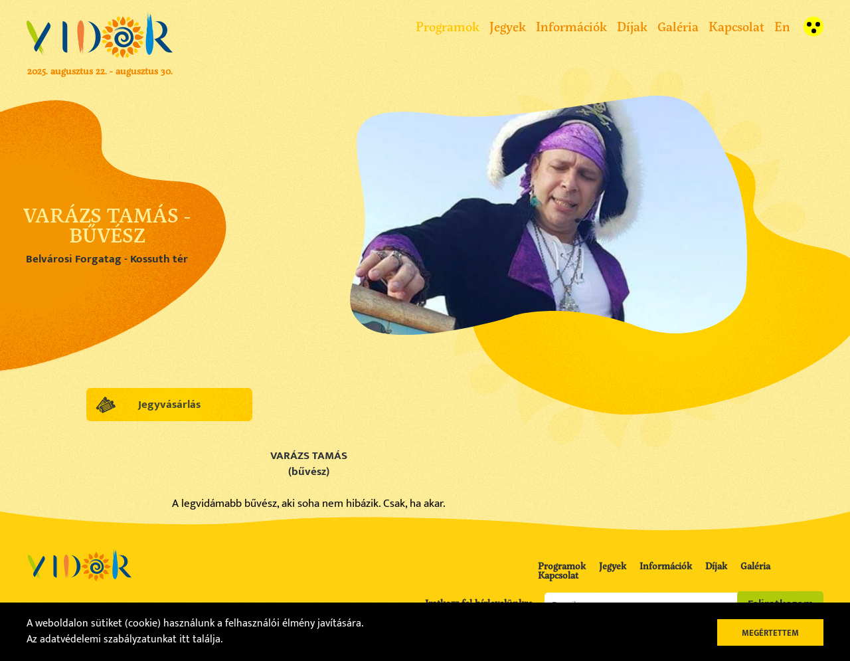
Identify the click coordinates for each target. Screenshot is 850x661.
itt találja (199, 639)
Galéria (678, 26)
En (782, 26)
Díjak (632, 26)
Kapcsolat (736, 26)
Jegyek (507, 26)
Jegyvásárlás (169, 404)
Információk (571, 26)
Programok (447, 26)
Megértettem (770, 633)
